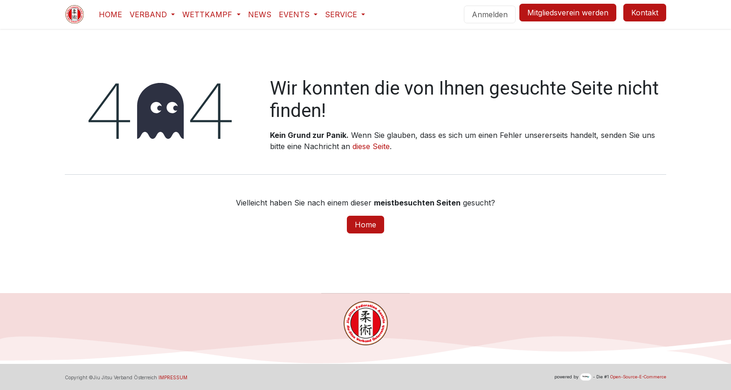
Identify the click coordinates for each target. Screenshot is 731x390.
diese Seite (371, 146)
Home (365, 224)
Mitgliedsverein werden (567, 12)
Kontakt (644, 12)
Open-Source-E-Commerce (638, 376)
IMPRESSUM (173, 377)
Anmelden (490, 14)
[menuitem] (110, 14)
